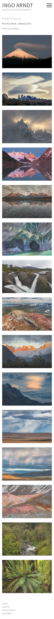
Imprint (6, 606)
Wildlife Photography (17, 6)
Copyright (7, 613)
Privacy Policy (8, 609)
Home (5, 603)
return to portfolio (10, 28)
